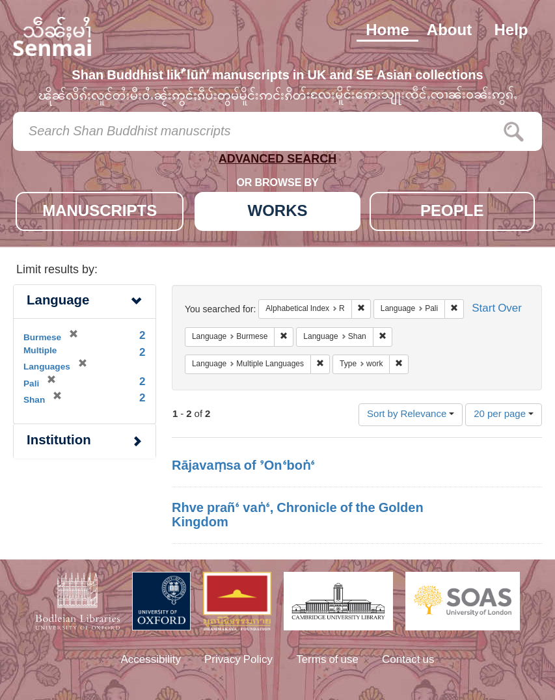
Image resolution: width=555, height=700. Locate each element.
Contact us (408, 660)
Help (511, 31)
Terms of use (327, 660)
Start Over (497, 309)
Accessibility (150, 660)
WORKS (278, 212)
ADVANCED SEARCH (278, 162)
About (449, 31)
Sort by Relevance (410, 414)
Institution (59, 441)
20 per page (504, 414)
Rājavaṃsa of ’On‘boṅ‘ (243, 466)
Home (387, 31)
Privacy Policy (238, 660)
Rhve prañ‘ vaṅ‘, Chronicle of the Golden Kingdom (298, 515)
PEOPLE (451, 212)
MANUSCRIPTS (99, 212)
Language (58, 301)
